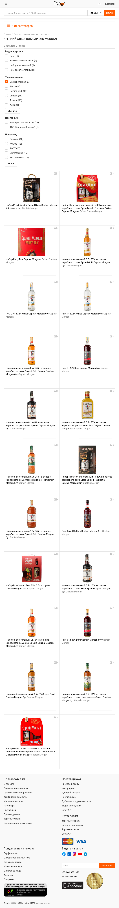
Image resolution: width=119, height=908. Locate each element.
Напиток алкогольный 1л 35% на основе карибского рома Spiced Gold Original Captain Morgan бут (30, 642)
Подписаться (107, 865)
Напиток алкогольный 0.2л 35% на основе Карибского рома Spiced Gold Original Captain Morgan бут (86, 425)
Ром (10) (14, 56)
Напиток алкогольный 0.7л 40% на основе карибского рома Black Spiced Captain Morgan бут (86, 588)
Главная (7, 34)
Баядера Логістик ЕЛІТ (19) (24, 122)
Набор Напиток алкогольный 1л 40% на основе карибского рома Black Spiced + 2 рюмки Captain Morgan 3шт (87, 479)
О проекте (9, 784)
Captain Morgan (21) (20, 81)
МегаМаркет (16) (19, 153)
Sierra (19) (15, 86)
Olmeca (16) (16, 95)
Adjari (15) (15, 105)
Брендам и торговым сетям (18, 823)
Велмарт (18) (16, 139)
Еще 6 (11, 163)
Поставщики (10, 810)
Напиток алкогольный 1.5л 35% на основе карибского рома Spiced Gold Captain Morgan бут (30, 534)
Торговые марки (12, 818)
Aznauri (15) (16, 100)
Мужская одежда (13, 866)
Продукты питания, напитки (26, 34)
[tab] (59, 25)
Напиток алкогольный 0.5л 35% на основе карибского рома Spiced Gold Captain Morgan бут (86, 262)
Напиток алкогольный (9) (23, 60)
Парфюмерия (11, 853)
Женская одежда (13, 862)
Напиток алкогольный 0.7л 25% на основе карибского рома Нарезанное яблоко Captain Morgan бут (86, 697)
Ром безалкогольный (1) (23, 69)
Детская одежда (12, 870)
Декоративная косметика (17, 857)
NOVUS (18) (16, 143)
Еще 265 (12, 110)
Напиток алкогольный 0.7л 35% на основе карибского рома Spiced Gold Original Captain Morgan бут (30, 371)
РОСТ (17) (15, 148)
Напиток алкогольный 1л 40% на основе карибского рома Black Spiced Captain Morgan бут (30, 425)
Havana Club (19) (18, 91)
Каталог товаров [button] (20, 26)
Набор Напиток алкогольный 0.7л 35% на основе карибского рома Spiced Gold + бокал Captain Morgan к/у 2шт (30, 751)
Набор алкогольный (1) (22, 65)
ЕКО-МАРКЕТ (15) (19, 157)
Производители (12, 814)
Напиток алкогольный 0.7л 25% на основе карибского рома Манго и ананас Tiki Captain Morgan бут (30, 479)
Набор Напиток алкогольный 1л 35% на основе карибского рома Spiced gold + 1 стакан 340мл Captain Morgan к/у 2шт (87, 208)
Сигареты (9, 879)
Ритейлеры (9, 805)
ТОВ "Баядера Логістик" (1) (24, 127)
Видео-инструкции (71, 805)
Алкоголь (45, 34)
